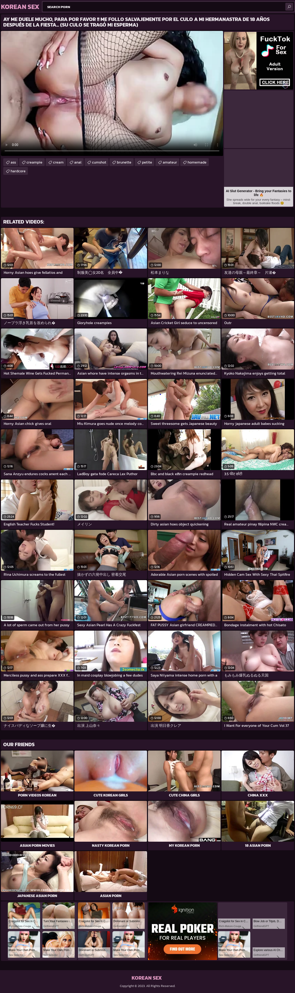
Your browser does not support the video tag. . (112, 93)
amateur (170, 162)
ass (13, 162)
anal (77, 162)
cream (58, 162)
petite (147, 162)
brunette (124, 162)
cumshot (99, 162)
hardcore (18, 171)
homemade (197, 162)
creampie (34, 162)
